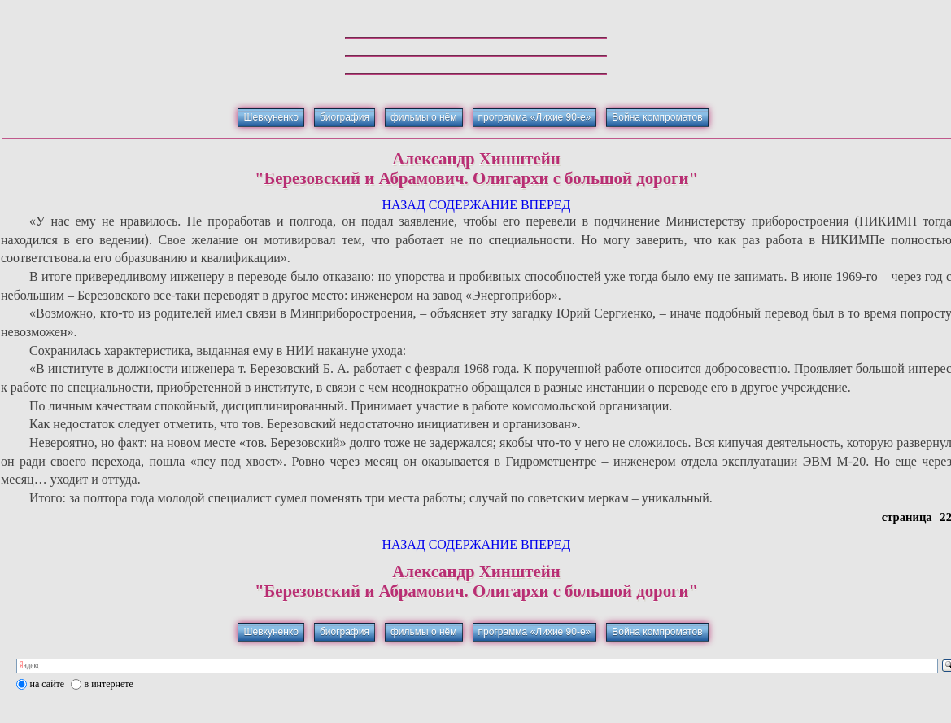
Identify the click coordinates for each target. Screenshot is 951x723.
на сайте (47, 684)
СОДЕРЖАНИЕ (473, 205)
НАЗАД (403, 205)
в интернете (109, 684)
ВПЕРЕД (546, 205)
